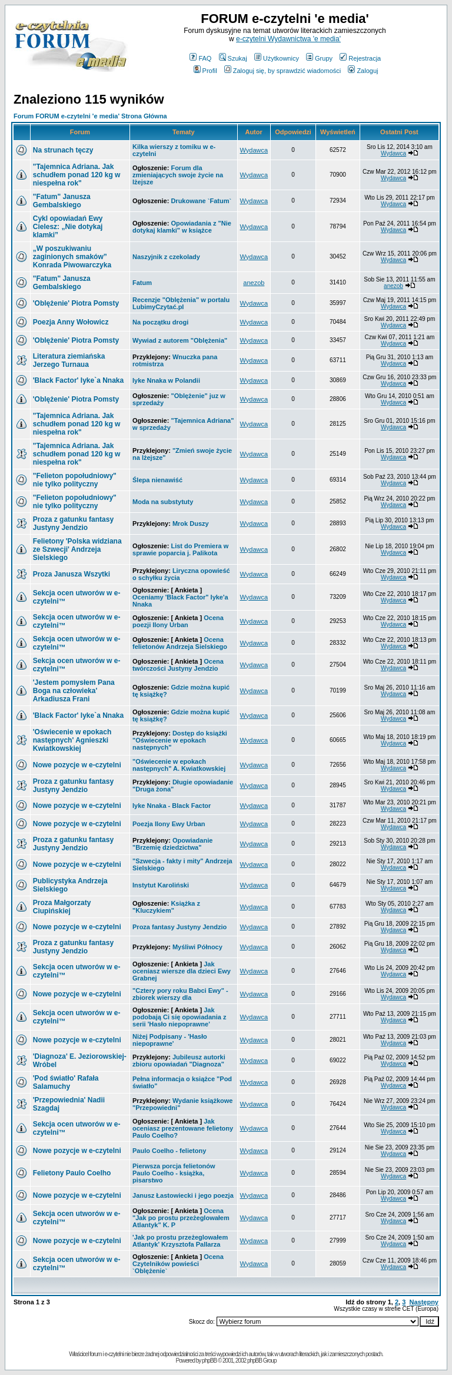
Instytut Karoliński (160, 885)
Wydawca (254, 150)
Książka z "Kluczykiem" (166, 907)
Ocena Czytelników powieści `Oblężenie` (178, 1263)
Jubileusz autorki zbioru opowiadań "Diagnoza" (178, 1060)
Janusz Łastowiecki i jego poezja (183, 1195)
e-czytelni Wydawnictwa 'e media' (288, 39)
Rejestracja (360, 58)
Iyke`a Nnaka (78, 380)
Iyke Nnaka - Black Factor (171, 805)
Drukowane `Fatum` (201, 200)
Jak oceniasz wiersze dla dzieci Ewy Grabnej (181, 971)
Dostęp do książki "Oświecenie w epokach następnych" (179, 740)
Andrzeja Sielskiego (77, 549)
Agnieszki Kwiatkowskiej (72, 740)
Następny (423, 1302)
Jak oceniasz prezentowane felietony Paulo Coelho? (182, 1128)
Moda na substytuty (162, 501)
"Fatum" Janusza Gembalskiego (62, 201)
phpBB (209, 1360)
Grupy (319, 58)
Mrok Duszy (190, 523)
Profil (205, 70)
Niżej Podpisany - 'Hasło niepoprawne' (169, 1040)
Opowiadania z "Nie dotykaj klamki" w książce (181, 227)
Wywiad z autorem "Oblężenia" (179, 340)
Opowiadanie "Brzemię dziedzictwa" (172, 844)
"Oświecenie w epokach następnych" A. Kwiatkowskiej (178, 765)
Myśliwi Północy (197, 946)
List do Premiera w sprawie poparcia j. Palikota (180, 549)
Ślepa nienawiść (157, 479)
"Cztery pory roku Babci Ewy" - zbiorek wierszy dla (180, 994)
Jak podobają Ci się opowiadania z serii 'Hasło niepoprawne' (179, 1017)
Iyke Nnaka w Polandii (166, 380)
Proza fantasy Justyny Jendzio (179, 926)
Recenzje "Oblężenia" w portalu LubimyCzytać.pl (181, 303)
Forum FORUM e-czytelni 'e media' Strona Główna (90, 116)
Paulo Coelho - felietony (169, 1150)
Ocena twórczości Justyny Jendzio (178, 665)
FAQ (200, 58)
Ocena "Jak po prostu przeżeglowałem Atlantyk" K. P (181, 1217)
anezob (253, 282)
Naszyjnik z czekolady (166, 256)
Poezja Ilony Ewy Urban (168, 823)
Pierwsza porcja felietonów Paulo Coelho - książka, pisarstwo (173, 1173)
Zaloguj (363, 70)
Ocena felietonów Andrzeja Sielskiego (179, 643)
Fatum (142, 282)
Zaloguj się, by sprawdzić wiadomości (282, 70)
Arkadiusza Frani (74, 690)
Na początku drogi (160, 322)
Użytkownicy (276, 58)
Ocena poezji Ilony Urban (178, 621)
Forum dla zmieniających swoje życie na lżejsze (177, 174)
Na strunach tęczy (63, 150)
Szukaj (233, 58)
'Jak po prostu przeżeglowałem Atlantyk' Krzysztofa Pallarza (180, 1241)
